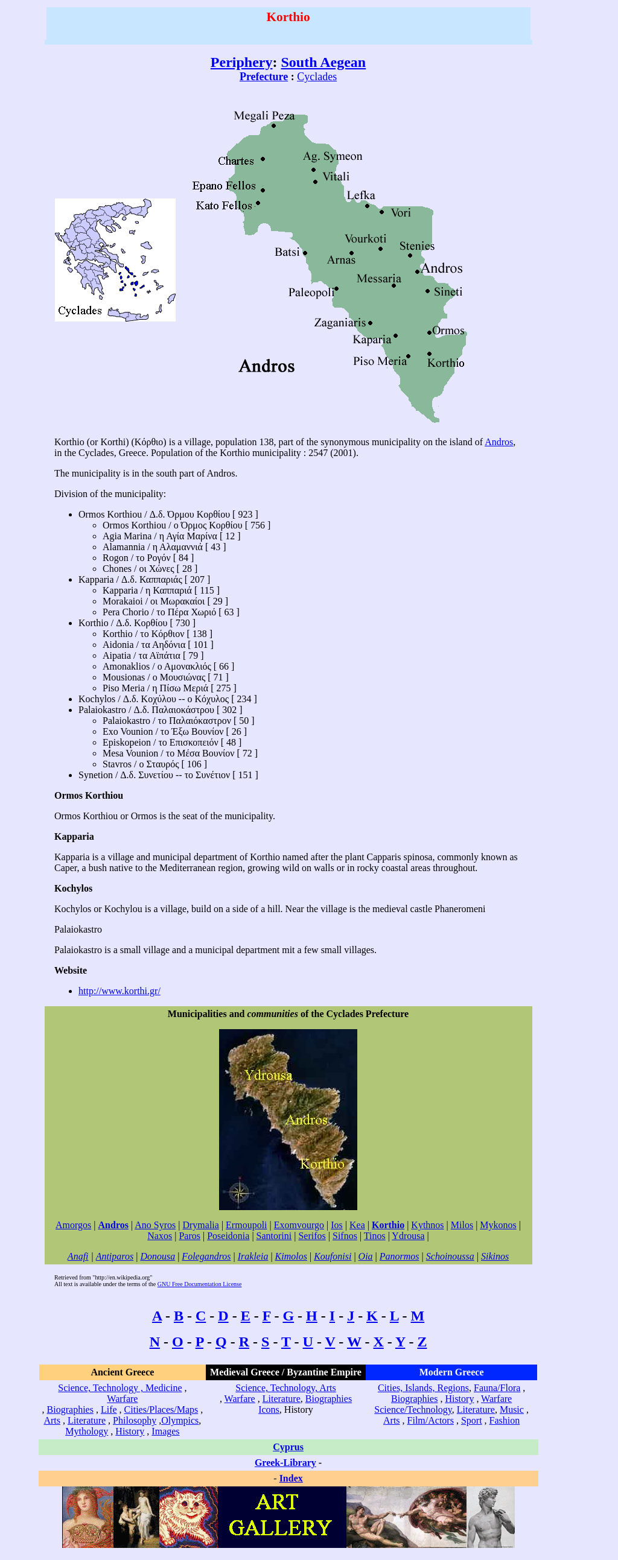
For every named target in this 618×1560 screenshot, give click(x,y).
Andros (499, 442)
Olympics (180, 1420)
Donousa (157, 1256)
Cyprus (288, 1447)
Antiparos (115, 1256)
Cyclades (317, 77)
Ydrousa (408, 1236)
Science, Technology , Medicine (120, 1388)
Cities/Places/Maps (161, 1409)
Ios (337, 1225)
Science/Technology (412, 1409)
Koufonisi (332, 1256)
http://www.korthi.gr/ (119, 991)
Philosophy (134, 1420)
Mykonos (498, 1225)
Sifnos (345, 1236)
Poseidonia (228, 1236)
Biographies (70, 1409)
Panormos (399, 1256)
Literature (87, 1420)
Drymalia (200, 1225)
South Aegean (323, 62)
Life (109, 1409)
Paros (189, 1236)
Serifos (311, 1236)
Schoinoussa (450, 1256)
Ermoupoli (246, 1225)
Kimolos (291, 1256)
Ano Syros (155, 1225)
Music (512, 1409)
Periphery (242, 62)
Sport (471, 1420)
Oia (365, 1256)
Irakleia (253, 1256)
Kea (357, 1225)
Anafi (78, 1256)
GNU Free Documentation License (200, 1284)
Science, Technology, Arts (285, 1388)
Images (165, 1431)
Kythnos (427, 1225)
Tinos (375, 1236)
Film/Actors (430, 1420)
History (129, 1431)
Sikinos (495, 1256)
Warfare (122, 1399)
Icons (268, 1409)
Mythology (86, 1431)
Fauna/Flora (497, 1388)
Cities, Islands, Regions (423, 1388)
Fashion (504, 1420)
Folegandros (206, 1256)
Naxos (159, 1236)
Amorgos (73, 1225)
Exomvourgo (299, 1225)
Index (291, 1478)
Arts (51, 1420)
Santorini (274, 1236)
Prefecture (264, 77)
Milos (462, 1225)
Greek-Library (285, 1462)
